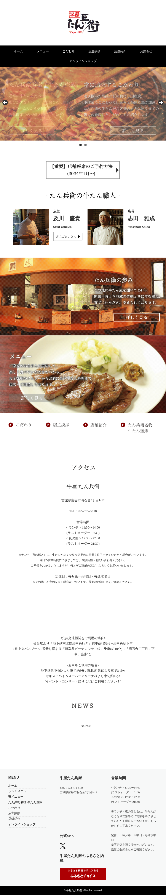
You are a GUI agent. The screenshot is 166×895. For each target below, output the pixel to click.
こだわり (68, 51)
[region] (83, 104)
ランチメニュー (18, 791)
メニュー (43, 51)
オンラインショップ (83, 61)
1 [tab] (80, 145)
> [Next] (160, 103)
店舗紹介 (120, 51)
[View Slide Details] (83, 104)
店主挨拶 (94, 51)
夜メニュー (15, 796)
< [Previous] (5, 103)
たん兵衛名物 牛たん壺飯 (25, 802)
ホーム (18, 51)
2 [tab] (85, 145)
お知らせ (146, 51)
